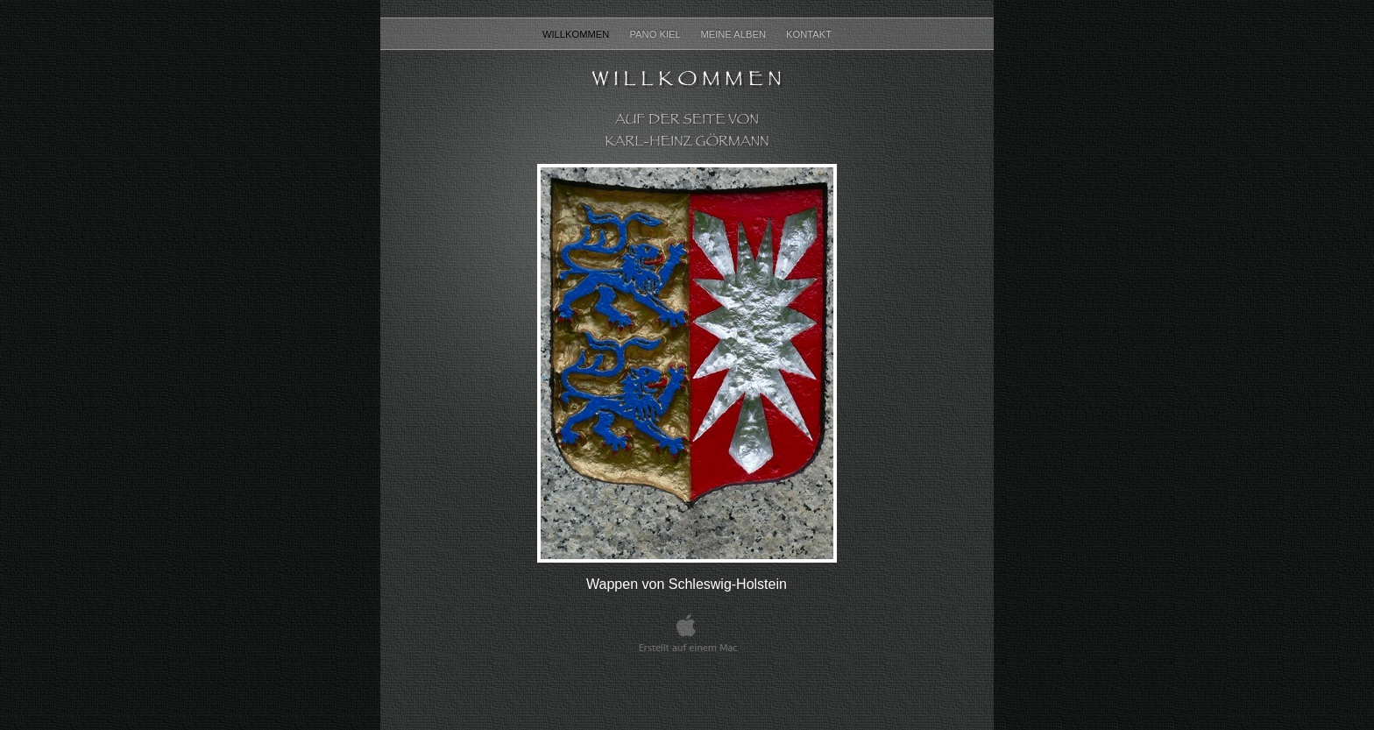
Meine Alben (734, 34)
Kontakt (809, 34)
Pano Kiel (656, 34)
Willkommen (577, 34)
